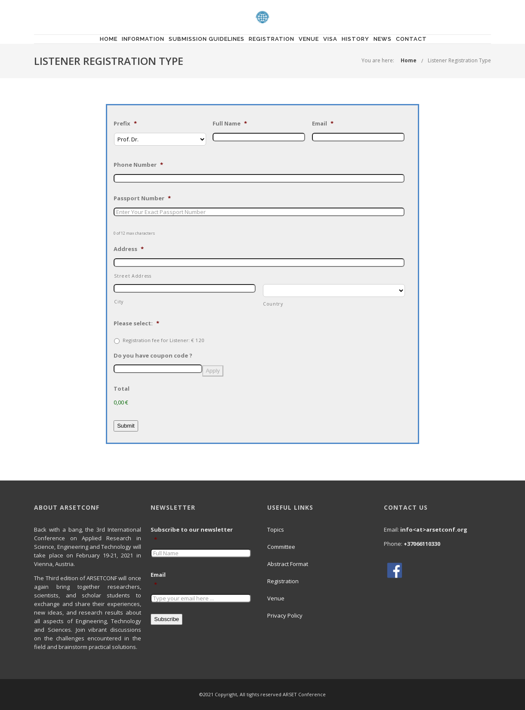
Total (122, 388)
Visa (330, 39)
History (355, 39)
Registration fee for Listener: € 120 (163, 340)
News (383, 39)
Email (323, 123)
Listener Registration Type (459, 60)
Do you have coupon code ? (153, 355)
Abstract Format (287, 564)
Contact (411, 39)
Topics (275, 529)
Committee (281, 547)
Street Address (132, 276)
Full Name (230, 123)
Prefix (125, 123)
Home (108, 39)
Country (273, 304)
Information (143, 39)
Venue (309, 39)
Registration (271, 39)
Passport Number (142, 198)
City (119, 302)
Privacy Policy (285, 615)
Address (129, 249)
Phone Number (138, 164)
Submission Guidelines (206, 39)
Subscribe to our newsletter (195, 534)
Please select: (136, 323)
